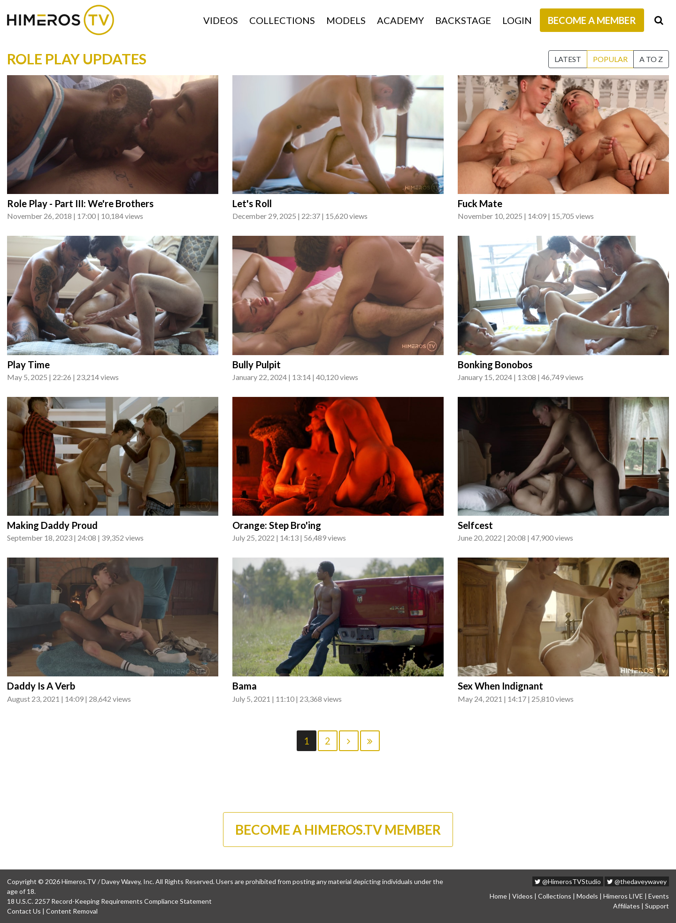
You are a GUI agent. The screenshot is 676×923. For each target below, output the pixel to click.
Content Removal (72, 911)
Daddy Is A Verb (41, 685)
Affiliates (626, 906)
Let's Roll (252, 203)
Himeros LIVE (623, 896)
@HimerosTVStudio (568, 881)
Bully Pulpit (256, 364)
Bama (244, 685)
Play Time (28, 364)
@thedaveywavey (637, 881)
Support (657, 906)
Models (346, 20)
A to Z (651, 58)
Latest (567, 58)
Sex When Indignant (500, 685)
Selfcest (475, 525)
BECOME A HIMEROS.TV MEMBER (338, 830)
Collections (282, 20)
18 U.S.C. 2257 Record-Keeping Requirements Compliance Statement (109, 901)
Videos (220, 20)
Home (498, 896)
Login (517, 20)
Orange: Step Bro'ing (276, 525)
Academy (400, 20)
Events (658, 896)
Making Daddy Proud (52, 525)
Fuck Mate (480, 203)
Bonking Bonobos (495, 364)
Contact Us (24, 911)
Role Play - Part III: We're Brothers (80, 203)
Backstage (463, 20)
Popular (610, 58)
